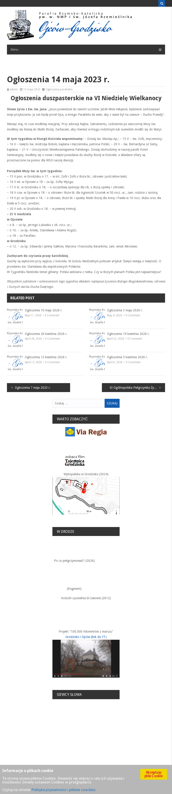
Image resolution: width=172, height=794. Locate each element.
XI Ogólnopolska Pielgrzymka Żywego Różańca (137, 387)
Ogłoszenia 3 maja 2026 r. (125, 310)
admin (14, 89)
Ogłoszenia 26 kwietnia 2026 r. (46, 334)
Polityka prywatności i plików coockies (63, 789)
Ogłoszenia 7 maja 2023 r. (33, 387)
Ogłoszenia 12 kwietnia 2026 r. (46, 357)
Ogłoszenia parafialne (59, 89)
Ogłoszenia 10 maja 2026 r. (43, 310)
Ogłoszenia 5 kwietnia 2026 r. (127, 357)
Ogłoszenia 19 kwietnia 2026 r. (128, 334)
